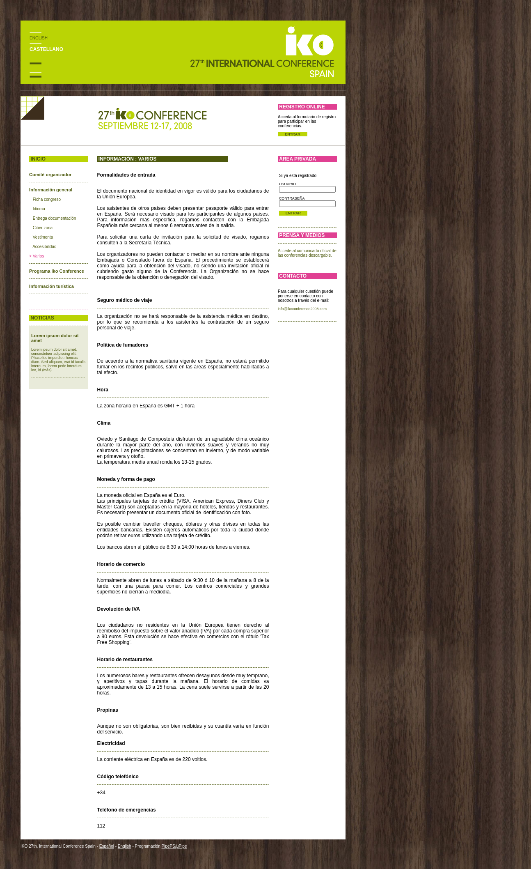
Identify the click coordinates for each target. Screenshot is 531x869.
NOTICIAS (42, 318)
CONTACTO (293, 276)
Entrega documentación (54, 218)
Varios (38, 256)
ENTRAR (292, 134)
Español (106, 846)
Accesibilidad (44, 246)
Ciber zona (43, 227)
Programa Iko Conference (56, 271)
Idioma (39, 209)
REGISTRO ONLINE (302, 107)
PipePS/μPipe (174, 846)
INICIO (38, 159)
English (124, 846)
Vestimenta (43, 237)
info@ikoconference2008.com (302, 309)
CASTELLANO (46, 49)
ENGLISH (39, 38)
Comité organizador (50, 174)
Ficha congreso (47, 199)
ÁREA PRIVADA (297, 159)
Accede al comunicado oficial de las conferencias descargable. (307, 252)
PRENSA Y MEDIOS (302, 235)
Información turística (51, 286)
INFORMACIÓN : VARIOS (127, 159)
